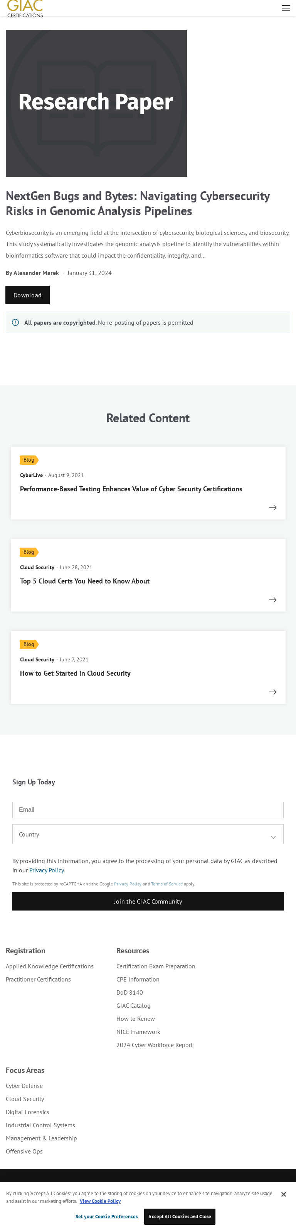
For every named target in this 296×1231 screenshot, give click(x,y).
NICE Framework (138, 1031)
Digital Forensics (27, 1112)
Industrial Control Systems (40, 1125)
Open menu (286, 8)
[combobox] (148, 834)
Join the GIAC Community (148, 901)
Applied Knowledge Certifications (50, 966)
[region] (148, 1206)
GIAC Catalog (133, 1005)
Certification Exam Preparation (155, 966)
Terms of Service (167, 884)
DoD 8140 (129, 992)
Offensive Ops (24, 1151)
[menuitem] (50, 966)
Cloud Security (25, 1099)
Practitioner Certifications (38, 979)
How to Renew (135, 1018)
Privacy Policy (46, 870)
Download (27, 295)
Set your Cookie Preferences (107, 1216)
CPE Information (138, 979)
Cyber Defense (24, 1085)
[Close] (283, 1194)
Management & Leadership (41, 1138)
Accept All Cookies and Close (179, 1216)
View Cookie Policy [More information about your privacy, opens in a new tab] (100, 1201)
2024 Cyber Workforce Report (154, 1045)
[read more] (148, 483)
